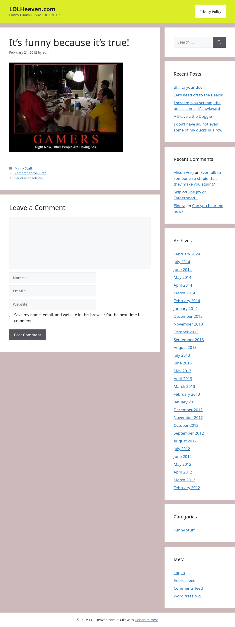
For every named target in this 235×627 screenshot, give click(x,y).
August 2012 (185, 441)
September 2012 (189, 433)
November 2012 (188, 417)
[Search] (219, 42)
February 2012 (187, 487)
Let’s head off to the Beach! (198, 95)
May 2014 (182, 277)
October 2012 (186, 425)
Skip (177, 191)
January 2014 (186, 308)
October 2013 (186, 331)
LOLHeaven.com (32, 9)
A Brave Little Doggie (193, 116)
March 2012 (184, 479)
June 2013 (183, 363)
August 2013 (185, 347)
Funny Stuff (23, 168)
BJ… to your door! (189, 87)
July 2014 (182, 261)
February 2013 (187, 394)
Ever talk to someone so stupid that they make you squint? (197, 178)
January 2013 (186, 402)
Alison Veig (184, 172)
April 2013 (183, 378)
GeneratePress (146, 619)
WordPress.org (187, 596)
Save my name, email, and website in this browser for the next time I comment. (76, 317)
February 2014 (187, 300)
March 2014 (184, 293)
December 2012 (188, 409)
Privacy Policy (210, 11)
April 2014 (183, 285)
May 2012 (182, 464)
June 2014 (183, 269)
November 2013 (188, 324)
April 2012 (183, 472)
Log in (179, 572)
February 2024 (187, 254)
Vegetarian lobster (28, 178)
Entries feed (185, 580)
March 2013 (184, 386)
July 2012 (182, 448)
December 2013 (188, 316)
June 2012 (183, 456)
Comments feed (188, 588)
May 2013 (182, 370)
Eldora (179, 205)
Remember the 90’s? (30, 173)
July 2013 (182, 355)
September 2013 (189, 339)
